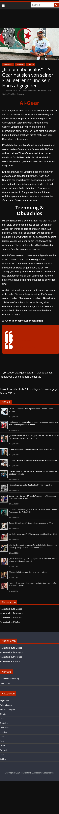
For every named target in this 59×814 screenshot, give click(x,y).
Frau (49, 90)
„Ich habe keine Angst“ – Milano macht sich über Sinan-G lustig (33, 534)
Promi (2, 746)
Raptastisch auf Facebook (11, 609)
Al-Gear (43, 90)
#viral (21, 340)
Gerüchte (4, 723)
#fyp (16, 340)
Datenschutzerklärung (9, 679)
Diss (2, 718)
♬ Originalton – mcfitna (25, 347)
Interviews (4, 727)
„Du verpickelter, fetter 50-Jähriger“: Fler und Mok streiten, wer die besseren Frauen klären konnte (33, 437)
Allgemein (20, 64)
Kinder (4, 94)
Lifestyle (31, 64)
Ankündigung (6, 705)
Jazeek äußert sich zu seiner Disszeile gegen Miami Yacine (31, 449)
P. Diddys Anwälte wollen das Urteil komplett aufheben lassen (33, 460)
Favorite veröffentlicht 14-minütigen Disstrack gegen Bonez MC (29, 391)
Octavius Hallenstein (28, 90)
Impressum (5, 683)
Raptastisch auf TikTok (10, 622)
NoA (2, 741)
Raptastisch (8, 64)
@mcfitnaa (14, 331)
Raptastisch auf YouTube (11, 618)
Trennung (20, 94)
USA (2, 755)
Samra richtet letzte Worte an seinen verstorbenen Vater (31, 523)
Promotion (4, 750)
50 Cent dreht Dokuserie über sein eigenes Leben (28, 572)
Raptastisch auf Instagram (11, 613)
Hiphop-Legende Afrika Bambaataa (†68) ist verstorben (30, 485)
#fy (30, 340)
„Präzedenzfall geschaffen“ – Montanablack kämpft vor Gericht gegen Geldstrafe (26, 374)
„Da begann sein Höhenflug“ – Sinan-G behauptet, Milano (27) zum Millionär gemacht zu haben (33, 423)
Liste (2, 737)
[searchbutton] (56, 5)
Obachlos (12, 94)
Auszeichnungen (7, 709)
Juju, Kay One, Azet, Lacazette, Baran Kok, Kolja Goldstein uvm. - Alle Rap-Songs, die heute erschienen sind (33, 546)
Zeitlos (3, 759)
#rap (27, 340)
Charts (3, 714)
